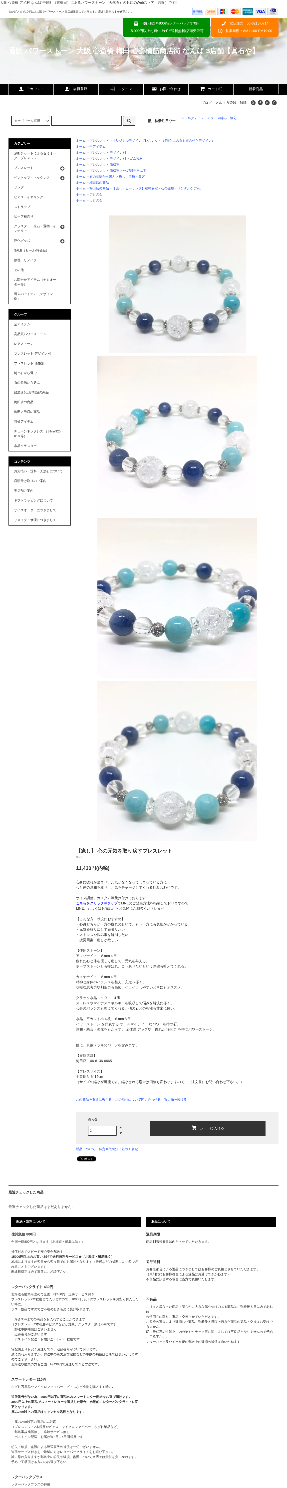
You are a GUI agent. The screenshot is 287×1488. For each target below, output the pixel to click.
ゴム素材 (136, 158)
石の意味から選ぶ (102, 176)
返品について (85, 1149)
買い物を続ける (175, 1099)
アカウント (31, 89)
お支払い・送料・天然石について (38, 471)
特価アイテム (23, 421)
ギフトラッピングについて (33, 500)
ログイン (121, 89)
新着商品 (256, 89)
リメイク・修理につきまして (35, 520)
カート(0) (211, 89)
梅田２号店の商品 (27, 412)
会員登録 (76, 89)
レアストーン (23, 344)
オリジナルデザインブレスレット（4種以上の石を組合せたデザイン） (163, 140)
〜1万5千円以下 (134, 170)
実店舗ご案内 (23, 490)
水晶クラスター (25, 446)
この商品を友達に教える (94, 1099)
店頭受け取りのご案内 (30, 481)
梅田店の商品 (99, 182)
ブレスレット (99, 140)
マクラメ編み (217, 118)
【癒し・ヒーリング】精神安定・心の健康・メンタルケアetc (156, 188)
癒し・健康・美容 (132, 176)
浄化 (233, 118)
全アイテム (97, 146)
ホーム (81, 140)
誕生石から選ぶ (25, 373)
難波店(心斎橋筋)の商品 (31, 392)
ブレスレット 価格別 (104, 164)
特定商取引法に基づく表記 (118, 1149)
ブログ (206, 103)
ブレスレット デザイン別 (107, 152)
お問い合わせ (166, 89)
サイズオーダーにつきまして (35, 510)
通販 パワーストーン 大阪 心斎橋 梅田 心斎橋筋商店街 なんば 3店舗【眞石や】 (133, 51)
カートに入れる (207, 1128)
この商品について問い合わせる (138, 1099)
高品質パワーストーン (30, 334)
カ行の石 (95, 200)
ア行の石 (95, 194)
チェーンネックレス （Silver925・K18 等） (39, 434)
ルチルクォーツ (192, 118)
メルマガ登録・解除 (231, 103)
